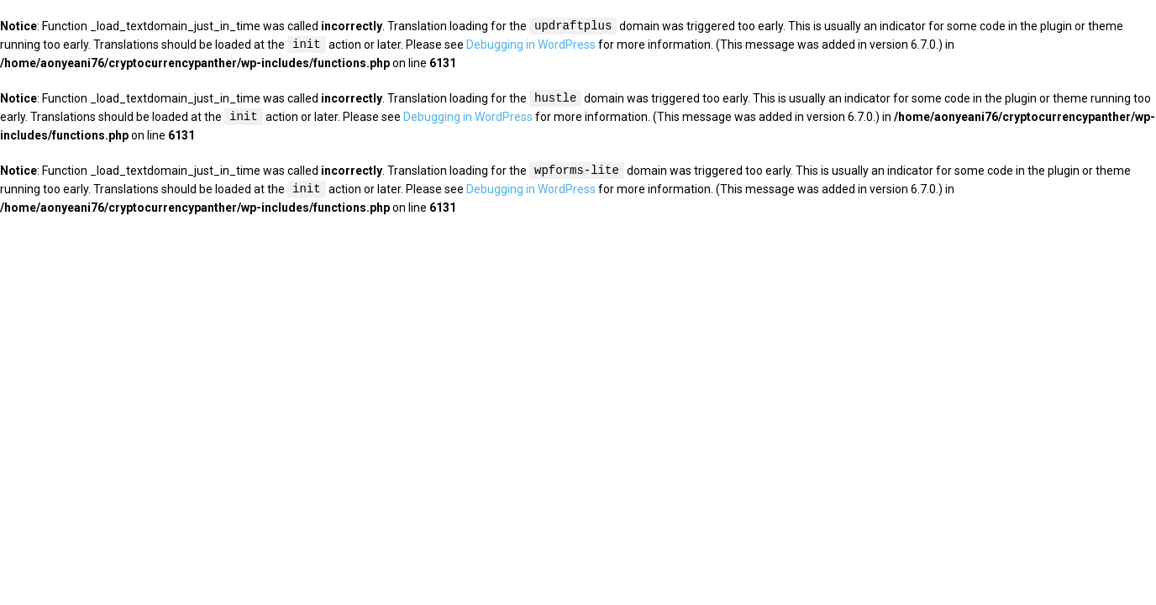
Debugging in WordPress (531, 45)
